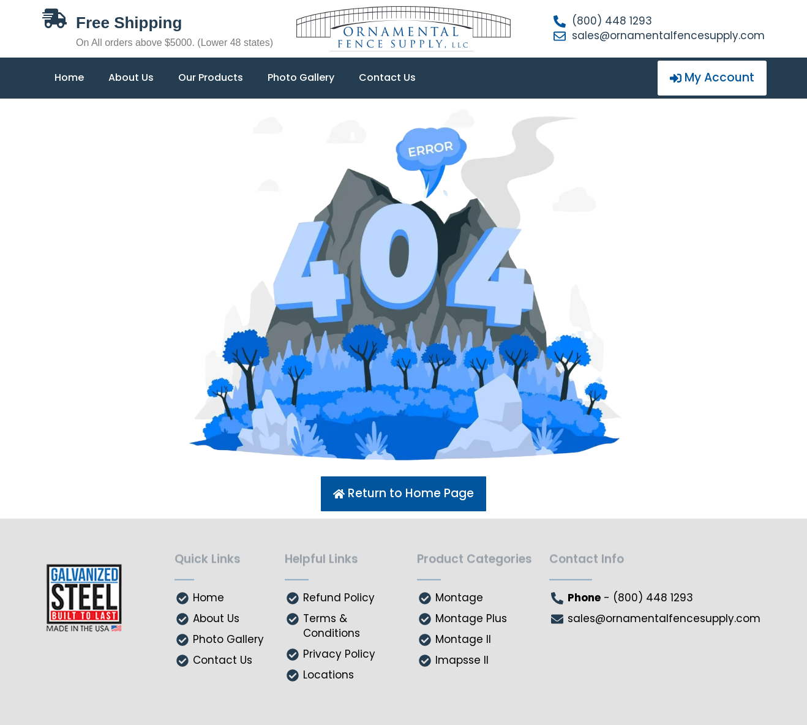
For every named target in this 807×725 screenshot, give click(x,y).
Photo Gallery (301, 77)
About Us (131, 77)
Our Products (210, 77)
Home (69, 77)
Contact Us (387, 77)
